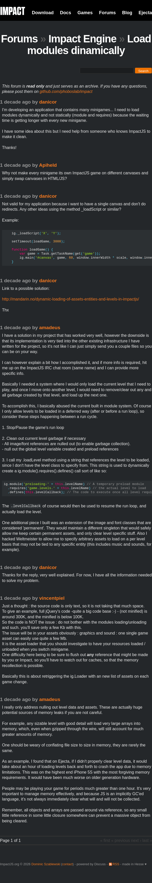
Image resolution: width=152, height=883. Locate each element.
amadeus (49, 327)
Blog (127, 12)
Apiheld (48, 165)
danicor (48, 102)
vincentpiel (52, 598)
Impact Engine (82, 39)
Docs (65, 12)
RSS (115, 864)
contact (67, 864)
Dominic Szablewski (45, 864)
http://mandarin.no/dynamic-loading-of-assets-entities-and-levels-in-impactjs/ (70, 299)
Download (43, 12)
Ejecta (145, 12)
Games (85, 12)
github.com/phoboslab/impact (66, 91)
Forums (107, 12)
